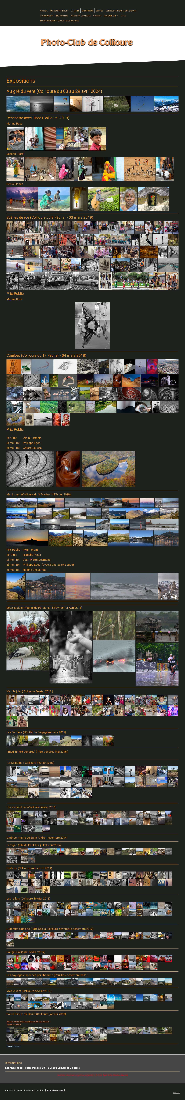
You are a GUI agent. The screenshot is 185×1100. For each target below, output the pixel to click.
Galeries (75, 11)
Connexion (176, 1093)
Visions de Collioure (81, 16)
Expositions (87, 11)
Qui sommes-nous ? (59, 11)
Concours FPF (47, 16)
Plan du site (40, 1090)
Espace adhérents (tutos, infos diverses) (60, 21)
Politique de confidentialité (26, 1090)
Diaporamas (62, 16)
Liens (123, 16)
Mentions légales (10, 1090)
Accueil (44, 11)
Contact (97, 16)
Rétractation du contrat (55, 1090)
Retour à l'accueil (13, 1046)
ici (127, 1075)
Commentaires (111, 16)
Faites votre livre (14, 1024)
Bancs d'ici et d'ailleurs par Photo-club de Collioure (28, 1021)
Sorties (99, 11)
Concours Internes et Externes (121, 11)
